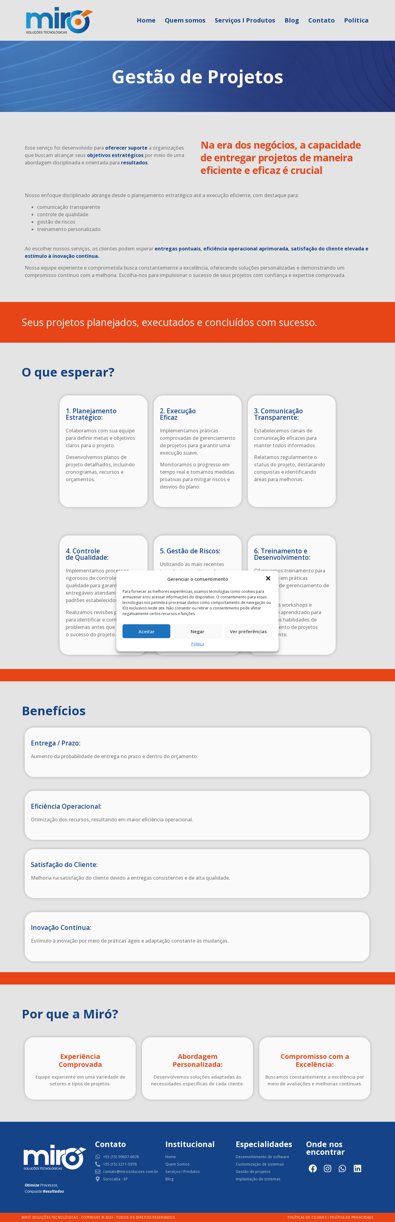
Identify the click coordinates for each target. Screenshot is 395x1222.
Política (197, 643)
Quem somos (185, 20)
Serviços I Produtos (245, 20)
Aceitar (147, 631)
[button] (268, 579)
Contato (321, 20)
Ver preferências (248, 631)
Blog (292, 20)
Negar (197, 631)
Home (146, 20)
